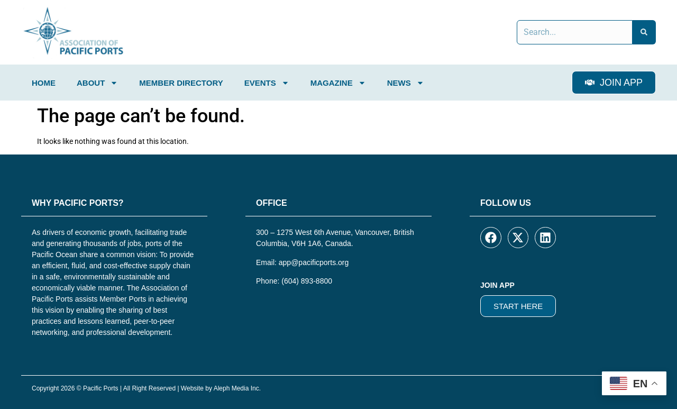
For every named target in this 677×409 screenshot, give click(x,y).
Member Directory (181, 82)
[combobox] (575, 32)
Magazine (338, 83)
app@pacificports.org (314, 262)
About (97, 83)
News (405, 83)
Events (266, 83)
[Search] (644, 32)
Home (44, 82)
